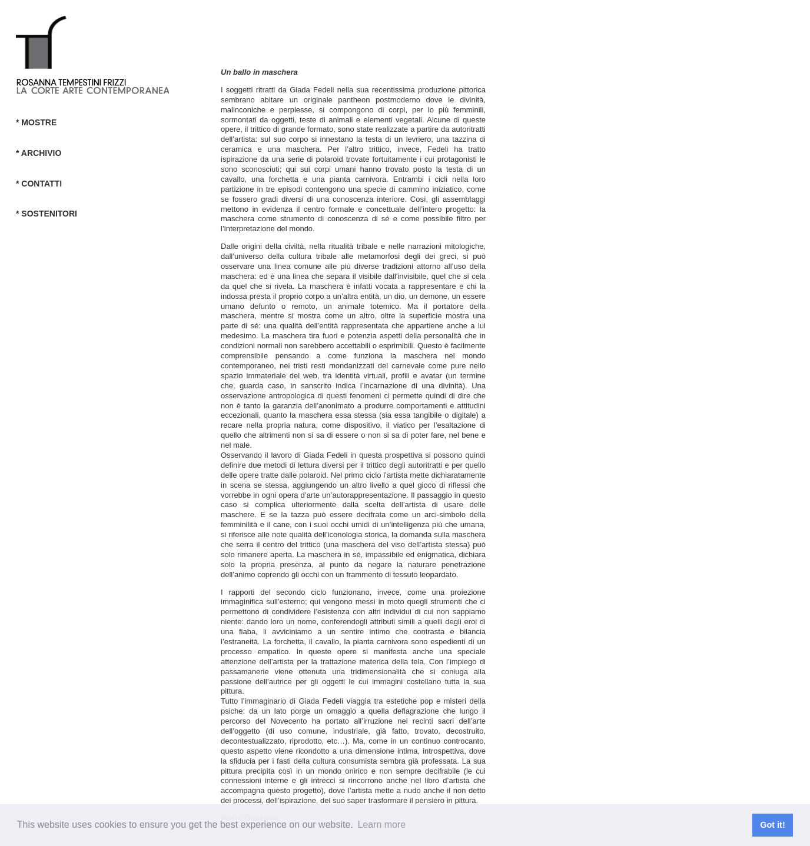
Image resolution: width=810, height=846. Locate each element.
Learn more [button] (381, 825)
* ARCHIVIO (38, 153)
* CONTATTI (39, 183)
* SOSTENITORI (46, 213)
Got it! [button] (772, 825)
